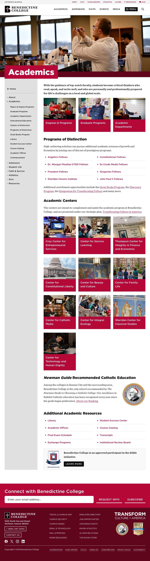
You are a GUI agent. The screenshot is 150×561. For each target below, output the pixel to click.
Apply (74, 2)
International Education (20, 121)
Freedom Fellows (58, 171)
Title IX (83, 549)
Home (13, 89)
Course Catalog (17, 148)
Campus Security (58, 519)
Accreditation (56, 549)
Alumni (118, 2)
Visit (82, 2)
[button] (131, 9)
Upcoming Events (88, 524)
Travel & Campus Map (60, 515)
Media (116, 9)
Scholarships (94, 2)
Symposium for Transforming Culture (81, 191)
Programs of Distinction (21, 130)
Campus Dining (57, 524)
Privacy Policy (124, 549)
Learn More (74, 464)
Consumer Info (108, 549)
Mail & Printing (57, 533)
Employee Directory (90, 515)
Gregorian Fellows (110, 171)
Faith (92, 9)
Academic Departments (20, 116)
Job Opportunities (89, 519)
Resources (14, 183)
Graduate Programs (19, 111)
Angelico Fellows (58, 157)
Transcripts (106, 435)
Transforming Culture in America (122, 211)
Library (13, 139)
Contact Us (13, 535)
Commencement (17, 158)
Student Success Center (21, 144)
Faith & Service (17, 171)
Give (142, 2)
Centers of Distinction (20, 125)
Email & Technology (60, 528)
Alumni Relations (88, 533)
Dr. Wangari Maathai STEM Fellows (68, 164)
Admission (78, 9)
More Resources (58, 538)
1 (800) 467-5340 (15, 529)
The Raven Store (88, 538)
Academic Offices (18, 153)
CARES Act (94, 549)
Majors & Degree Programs (22, 107)
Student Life (15, 167)
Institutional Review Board (115, 442)
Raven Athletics (88, 528)
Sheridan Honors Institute (62, 179)
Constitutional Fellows (113, 157)
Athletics (107, 2)
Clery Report (71, 549)
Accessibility (139, 549)
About (12, 97)
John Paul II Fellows (111, 179)
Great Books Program (20, 135)
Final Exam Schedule (60, 435)
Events (104, 9)
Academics (61, 9)
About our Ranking (87, 401)
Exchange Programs (59, 442)
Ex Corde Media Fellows (114, 164)
